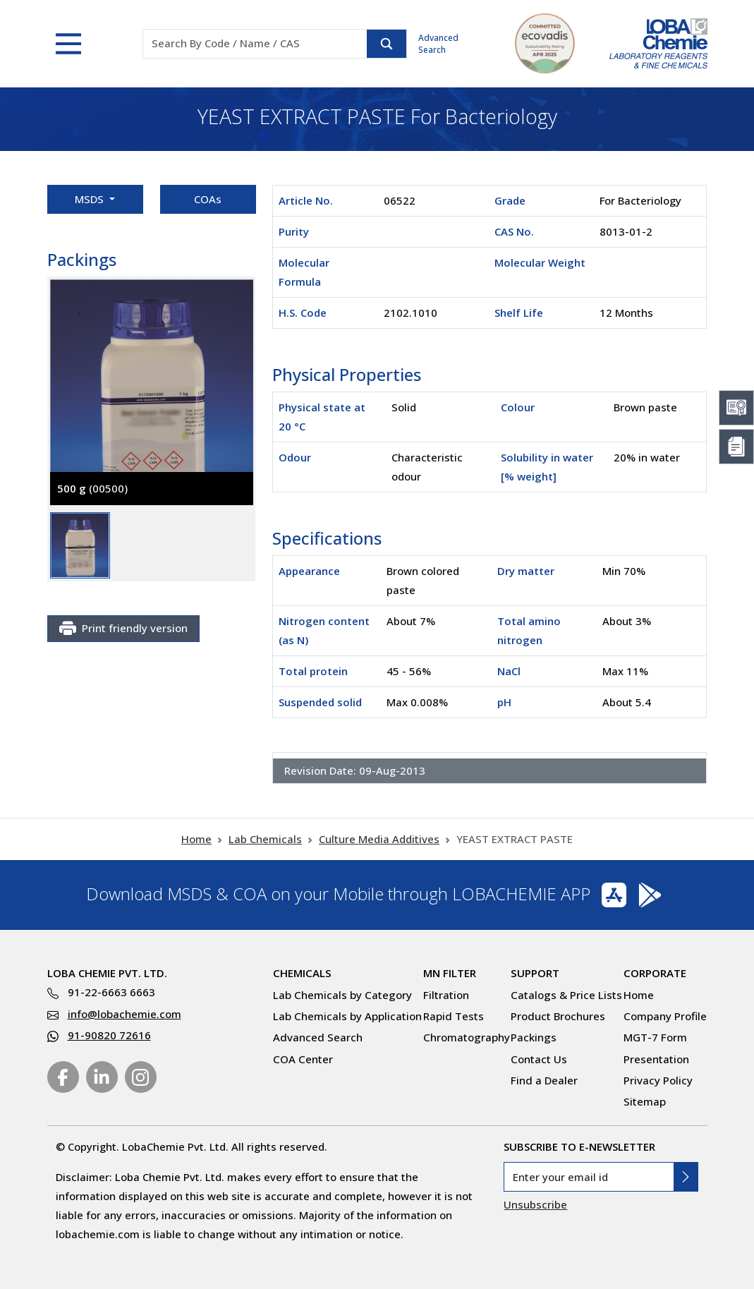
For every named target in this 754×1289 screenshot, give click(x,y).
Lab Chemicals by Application (347, 1016)
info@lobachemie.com (124, 1014)
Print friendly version (123, 628)
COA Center (303, 1059)
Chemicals (302, 973)
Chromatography (466, 1037)
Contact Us (539, 1059)
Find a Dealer (544, 1080)
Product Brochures (558, 1016)
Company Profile (665, 1016)
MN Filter (449, 973)
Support (535, 973)
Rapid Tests (453, 1016)
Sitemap (645, 1101)
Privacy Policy (658, 1080)
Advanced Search (438, 44)
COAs (207, 199)
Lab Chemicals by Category (342, 995)
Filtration (446, 995)
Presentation (656, 1059)
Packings (534, 1037)
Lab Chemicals (265, 839)
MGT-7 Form (655, 1037)
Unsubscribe (535, 1204)
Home (196, 839)
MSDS (91, 199)
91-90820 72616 (109, 1035)
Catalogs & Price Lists (566, 995)
